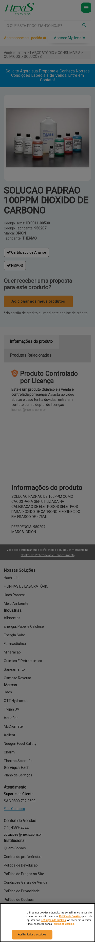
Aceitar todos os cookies (32, 934)
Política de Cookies (70, 916)
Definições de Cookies (53, 920)
